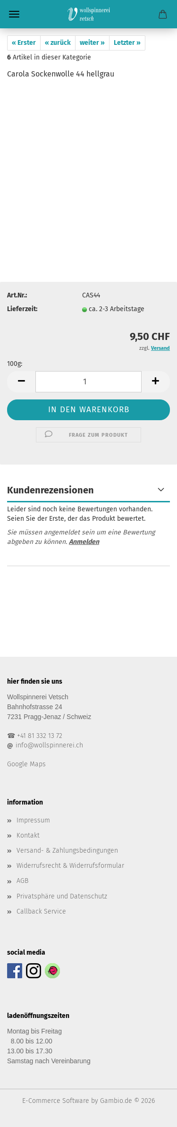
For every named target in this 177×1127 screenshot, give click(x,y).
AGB (22, 881)
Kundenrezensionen (50, 490)
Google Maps (26, 764)
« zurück (58, 43)
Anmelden (84, 542)
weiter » (92, 43)
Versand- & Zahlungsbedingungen (67, 851)
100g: (14, 364)
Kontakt (28, 835)
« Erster (24, 43)
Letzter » (127, 43)
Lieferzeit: (22, 309)
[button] (21, 381)
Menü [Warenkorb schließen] (14, 14)
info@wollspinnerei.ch (49, 745)
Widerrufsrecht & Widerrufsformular (70, 866)
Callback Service (41, 911)
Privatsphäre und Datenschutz (62, 896)
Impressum (33, 820)
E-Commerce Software (55, 1101)
